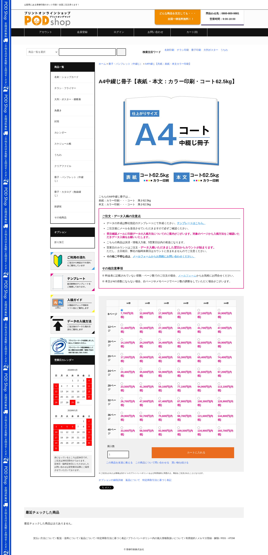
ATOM (231, 538)
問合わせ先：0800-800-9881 (222, 13)
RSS (223, 538)
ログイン (115, 32)
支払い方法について (44, 538)
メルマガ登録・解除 (208, 538)
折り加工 (59, 242)
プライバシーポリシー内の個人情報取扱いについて (156, 538)
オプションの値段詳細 (111, 480)
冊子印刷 (196, 50)
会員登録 (79, 32)
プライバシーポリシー (139, 473)
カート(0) (188, 32)
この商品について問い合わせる (152, 462)
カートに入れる (193, 452)
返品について (132, 480)
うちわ (224, 50)
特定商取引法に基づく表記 (156, 480)
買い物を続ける (180, 462)
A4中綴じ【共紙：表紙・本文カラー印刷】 (168, 64)
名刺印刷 (169, 50)
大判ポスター (211, 50)
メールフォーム (187, 275)
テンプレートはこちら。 (191, 223)
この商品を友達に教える (119, 462)
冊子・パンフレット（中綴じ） (125, 64)
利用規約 (158, 473)
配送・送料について (68, 538)
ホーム (102, 64)
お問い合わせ (152, 32)
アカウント (42, 32)
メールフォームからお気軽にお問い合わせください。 (164, 256)
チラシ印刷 (183, 50)
